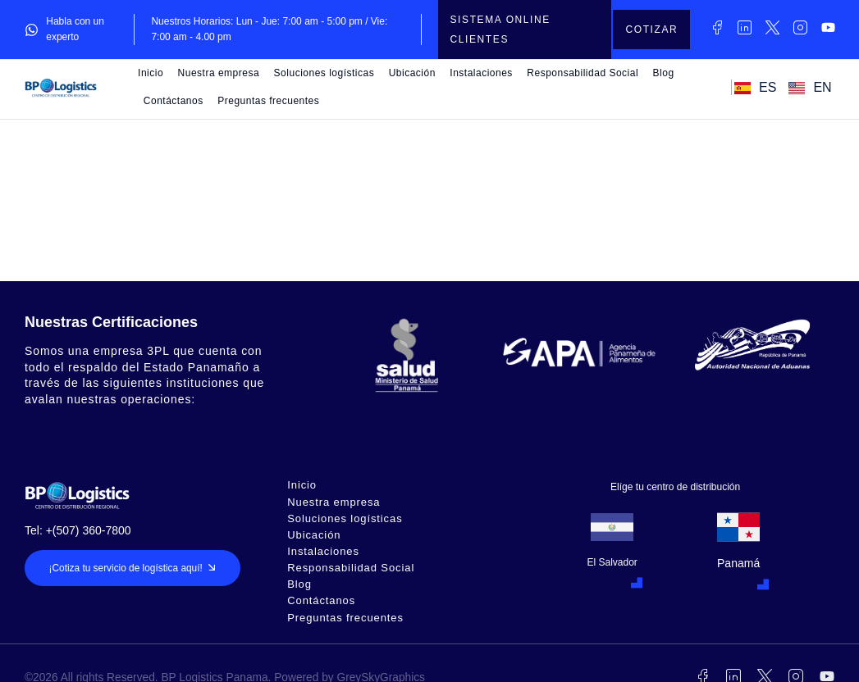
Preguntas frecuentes (268, 101)
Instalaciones (481, 73)
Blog (663, 73)
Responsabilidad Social (582, 73)
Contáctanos (173, 101)
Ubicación (412, 73)
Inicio (150, 73)
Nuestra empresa (219, 73)
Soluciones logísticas (324, 73)
